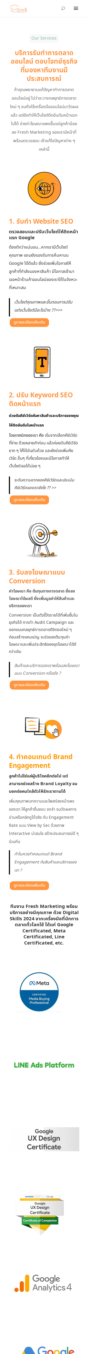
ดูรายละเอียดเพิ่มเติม (29, 322)
